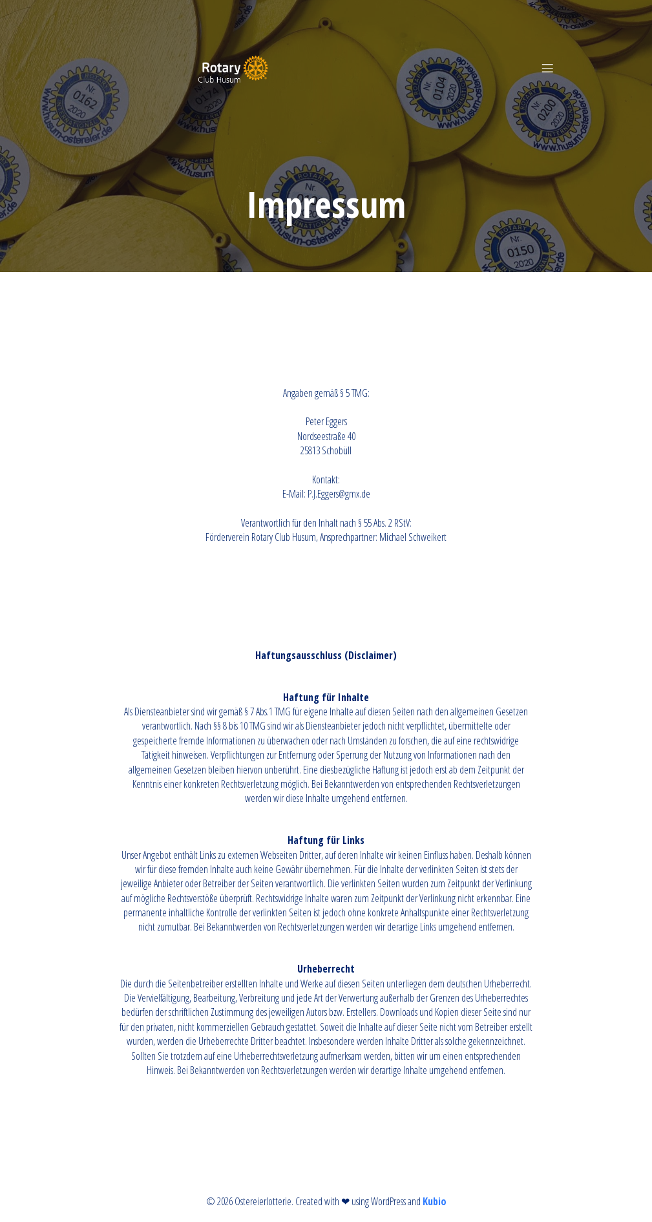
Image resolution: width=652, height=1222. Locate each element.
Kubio (435, 1201)
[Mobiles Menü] (548, 68)
